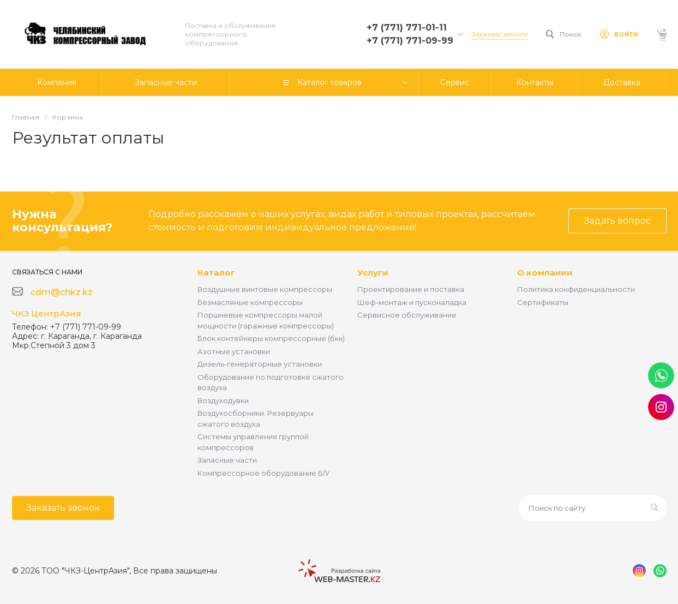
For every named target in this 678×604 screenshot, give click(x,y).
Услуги (372, 272)
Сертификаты (542, 302)
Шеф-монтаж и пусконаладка (411, 302)
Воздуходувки (223, 400)
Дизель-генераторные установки (259, 364)
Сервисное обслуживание (407, 314)
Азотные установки (233, 351)
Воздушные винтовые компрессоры (264, 289)
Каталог (216, 272)
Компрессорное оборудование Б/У (263, 473)
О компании (545, 272)
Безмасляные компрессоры (250, 302)
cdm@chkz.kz (62, 292)
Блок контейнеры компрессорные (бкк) (271, 338)
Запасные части (227, 460)
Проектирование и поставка (410, 289)
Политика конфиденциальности (576, 289)
